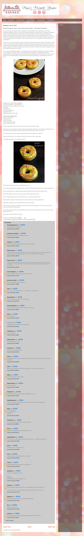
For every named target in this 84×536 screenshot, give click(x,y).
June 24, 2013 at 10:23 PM (13, 441)
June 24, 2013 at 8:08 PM (13, 424)
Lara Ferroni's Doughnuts (16, 103)
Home (4, 20)
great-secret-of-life (11, 280)
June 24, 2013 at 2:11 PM (13, 275)
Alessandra (10, 471)
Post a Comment (10, 520)
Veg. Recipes (11, 20)
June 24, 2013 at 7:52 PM (13, 415)
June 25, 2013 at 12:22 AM (13, 509)
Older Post (51, 527)
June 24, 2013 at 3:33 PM (13, 318)
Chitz (8, 366)
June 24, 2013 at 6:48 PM (13, 370)
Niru (8, 505)
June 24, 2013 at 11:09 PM (13, 480)
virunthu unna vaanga (12, 233)
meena (8, 356)
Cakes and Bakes (31, 20)
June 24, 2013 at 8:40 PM (13, 432)
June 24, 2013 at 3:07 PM (13, 301)
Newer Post (7, 527)
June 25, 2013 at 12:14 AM (13, 500)
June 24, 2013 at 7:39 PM (13, 404)
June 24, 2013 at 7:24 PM (13, 395)
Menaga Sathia (10, 297)
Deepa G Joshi (10, 250)
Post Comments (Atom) (15, 530)
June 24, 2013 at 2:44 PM (13, 292)
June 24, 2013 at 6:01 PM (13, 352)
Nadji (8, 408)
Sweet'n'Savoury (11, 383)
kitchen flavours (11, 339)
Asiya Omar (10, 348)
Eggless (20, 219)
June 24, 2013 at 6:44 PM (13, 361)
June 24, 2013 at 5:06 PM (13, 335)
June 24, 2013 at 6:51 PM (13, 378)
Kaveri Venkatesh (11, 271)
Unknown (9, 242)
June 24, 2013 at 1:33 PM (13, 245)
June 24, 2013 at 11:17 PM (13, 492)
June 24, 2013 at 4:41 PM (13, 326)
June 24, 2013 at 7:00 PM (13, 387)
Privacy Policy (51, 20)
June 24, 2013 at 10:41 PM (13, 449)
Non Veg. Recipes (20, 20)
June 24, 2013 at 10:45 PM (13, 458)
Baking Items (15, 219)
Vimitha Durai (10, 331)
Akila (8, 288)
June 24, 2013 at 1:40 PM (13, 255)
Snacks (24, 219)
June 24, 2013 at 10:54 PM (13, 466)
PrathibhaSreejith (11, 400)
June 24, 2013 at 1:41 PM (13, 267)
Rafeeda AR (10, 391)
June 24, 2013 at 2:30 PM (13, 284)
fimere (8, 428)
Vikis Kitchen (10, 420)
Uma (8, 454)
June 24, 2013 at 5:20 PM (13, 343)
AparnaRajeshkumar (12, 225)
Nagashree (9, 496)
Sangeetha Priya (11, 437)
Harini (8, 314)
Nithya (8, 374)
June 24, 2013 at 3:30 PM (13, 309)
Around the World (41, 20)
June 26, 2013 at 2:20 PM (13, 517)
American (9, 219)
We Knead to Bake (15, 51)
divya (8, 445)
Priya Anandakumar (12, 305)
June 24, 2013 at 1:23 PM (13, 229)
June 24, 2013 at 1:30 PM (13, 237)
